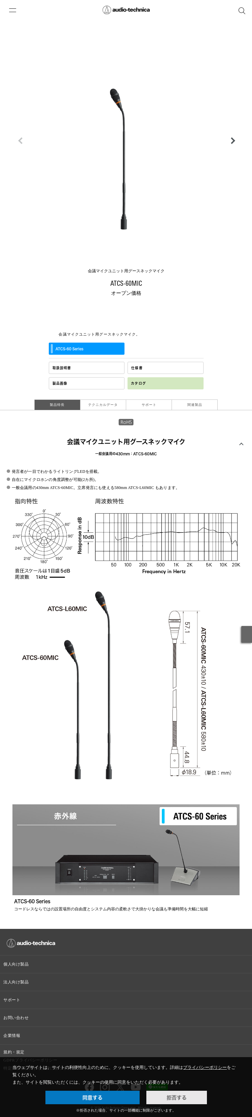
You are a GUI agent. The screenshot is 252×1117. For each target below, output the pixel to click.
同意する (92, 1097)
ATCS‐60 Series (67, 348)
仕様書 (137, 367)
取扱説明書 (61, 367)
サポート (149, 405)
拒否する (177, 1097)
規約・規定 (14, 1052)
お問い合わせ (16, 1017)
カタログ (138, 383)
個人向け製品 (16, 964)
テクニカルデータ (103, 405)
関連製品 (194, 405)
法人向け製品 (16, 982)
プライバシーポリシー (205, 1067)
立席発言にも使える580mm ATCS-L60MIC (115, 487)
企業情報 (11, 1035)
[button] (231, 140)
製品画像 (60, 383)
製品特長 (57, 405)
